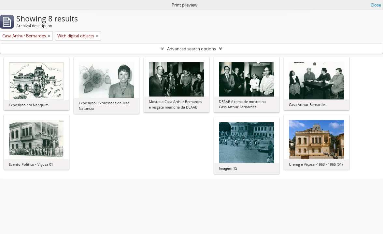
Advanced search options (191, 49)
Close (376, 5)
